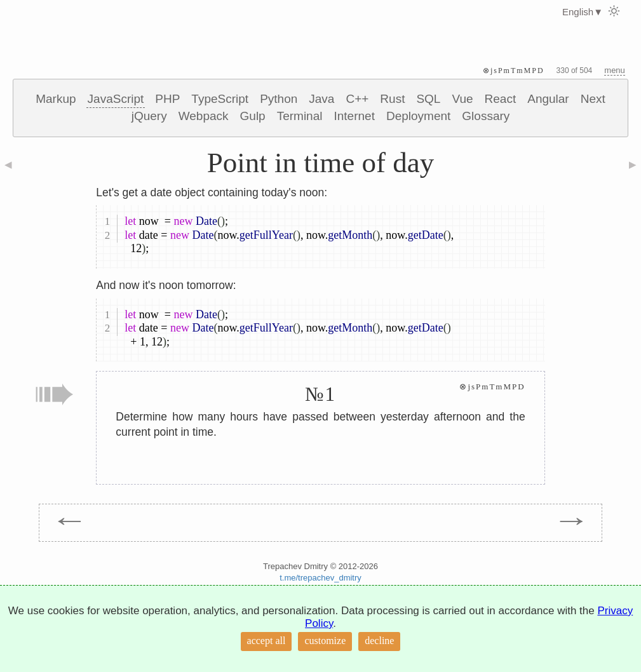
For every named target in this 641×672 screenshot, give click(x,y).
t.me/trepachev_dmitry (320, 577)
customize (325, 640)
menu (614, 70)
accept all (266, 640)
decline (379, 640)
